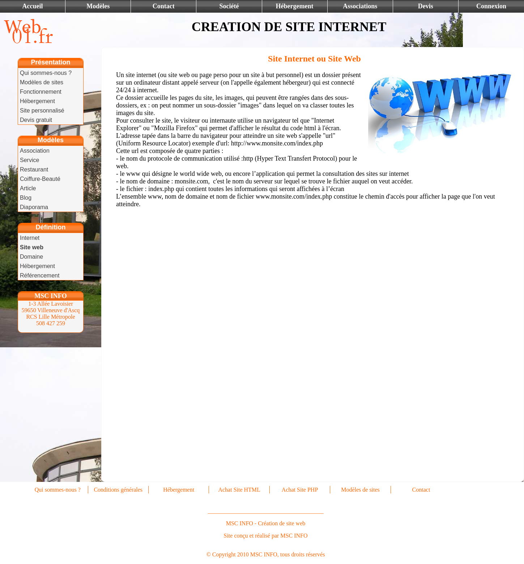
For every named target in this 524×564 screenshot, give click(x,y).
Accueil (32, 6)
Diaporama (34, 207)
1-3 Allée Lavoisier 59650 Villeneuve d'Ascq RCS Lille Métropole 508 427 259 (51, 313)
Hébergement (295, 6)
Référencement (39, 275)
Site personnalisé (42, 110)
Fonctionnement (40, 92)
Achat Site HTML (239, 490)
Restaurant (34, 169)
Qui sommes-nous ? (46, 73)
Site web (31, 247)
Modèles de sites (41, 82)
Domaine (31, 257)
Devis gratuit (36, 120)
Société (229, 6)
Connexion (491, 6)
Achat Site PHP (300, 490)
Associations (360, 6)
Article (28, 188)
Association (35, 151)
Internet (29, 238)
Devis (425, 6)
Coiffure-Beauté (40, 179)
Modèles (98, 6)
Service (29, 160)
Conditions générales (118, 490)
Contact (164, 6)
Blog (25, 198)
